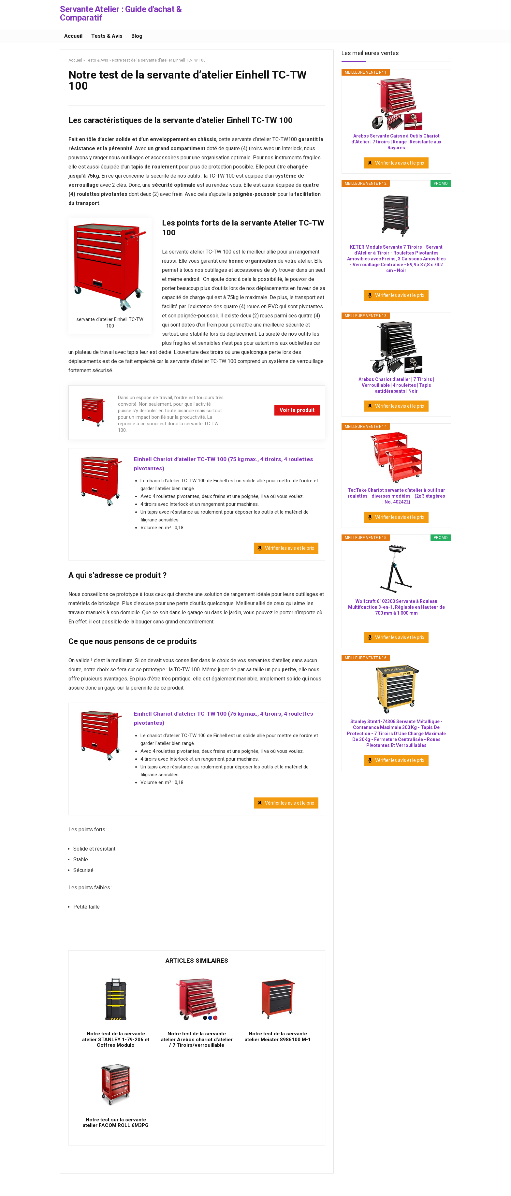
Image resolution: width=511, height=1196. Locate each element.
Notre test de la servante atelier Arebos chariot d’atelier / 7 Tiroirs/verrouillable (197, 1049)
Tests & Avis (107, 36)
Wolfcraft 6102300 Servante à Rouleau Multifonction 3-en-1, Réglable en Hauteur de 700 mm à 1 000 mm (396, 607)
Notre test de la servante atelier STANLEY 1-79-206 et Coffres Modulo (116, 1046)
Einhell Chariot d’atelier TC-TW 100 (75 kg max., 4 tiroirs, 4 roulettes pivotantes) (225, 464)
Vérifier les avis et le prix (289, 550)
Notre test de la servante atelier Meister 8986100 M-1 (278, 1043)
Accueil (73, 36)
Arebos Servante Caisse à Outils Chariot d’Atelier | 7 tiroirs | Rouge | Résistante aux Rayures (396, 141)
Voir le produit (297, 410)
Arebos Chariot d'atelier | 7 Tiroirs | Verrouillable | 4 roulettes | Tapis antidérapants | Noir (396, 385)
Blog (136, 36)
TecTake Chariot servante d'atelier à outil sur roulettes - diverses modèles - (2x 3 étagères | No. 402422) (396, 496)
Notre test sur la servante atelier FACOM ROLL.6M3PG (115, 1139)
